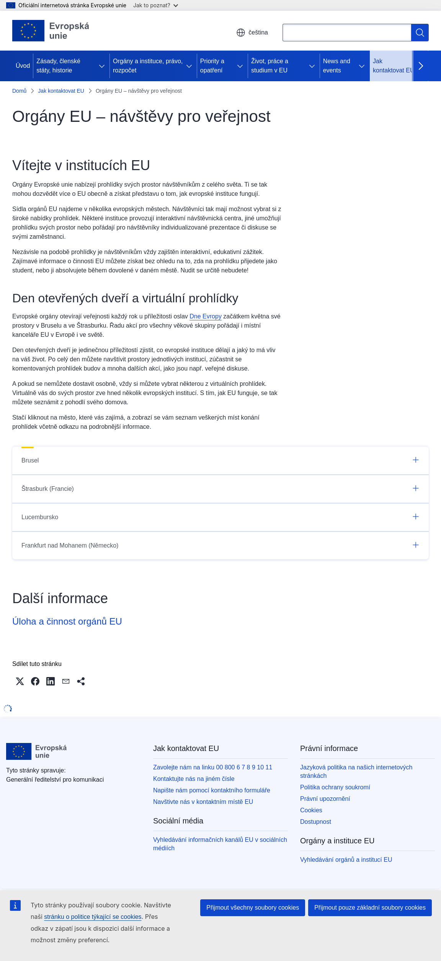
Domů (19, 91)
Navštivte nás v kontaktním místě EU (203, 802)
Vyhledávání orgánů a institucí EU (346, 859)
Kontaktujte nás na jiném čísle (194, 779)
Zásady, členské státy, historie (58, 66)
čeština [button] (252, 32)
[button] (20, 681)
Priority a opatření (212, 66)
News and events (336, 66)
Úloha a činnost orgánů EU (67, 621)
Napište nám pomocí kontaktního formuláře (211, 790)
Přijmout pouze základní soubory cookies (370, 907)
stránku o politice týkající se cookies (92, 916)
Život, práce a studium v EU (269, 66)
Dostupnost (315, 821)
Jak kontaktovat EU (394, 66)
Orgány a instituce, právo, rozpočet (148, 66)
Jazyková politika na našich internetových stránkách (356, 771)
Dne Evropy (205, 316)
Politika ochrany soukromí (335, 787)
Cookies (311, 810)
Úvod (23, 65)
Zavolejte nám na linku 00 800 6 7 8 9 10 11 (212, 767)
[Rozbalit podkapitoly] (103, 66)
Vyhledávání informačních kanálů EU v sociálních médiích (220, 843)
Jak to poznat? (155, 5)
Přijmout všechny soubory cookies (252, 907)
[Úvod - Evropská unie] (51, 30)
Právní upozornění (325, 798)
